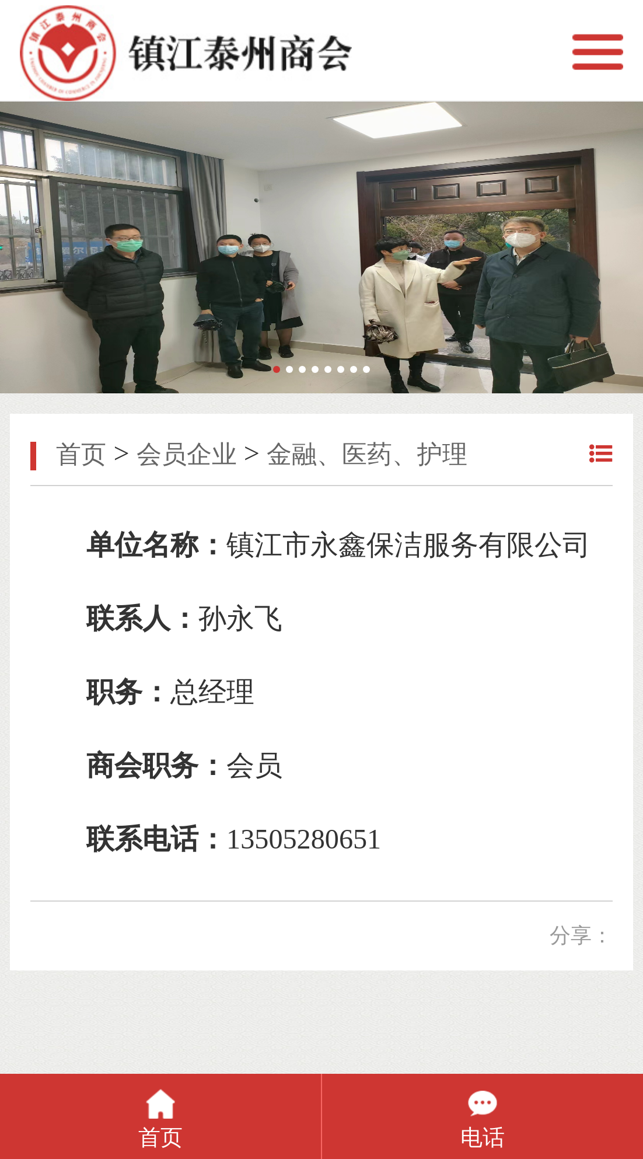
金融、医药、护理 (367, 454)
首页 (81, 454)
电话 (482, 1137)
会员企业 (187, 454)
